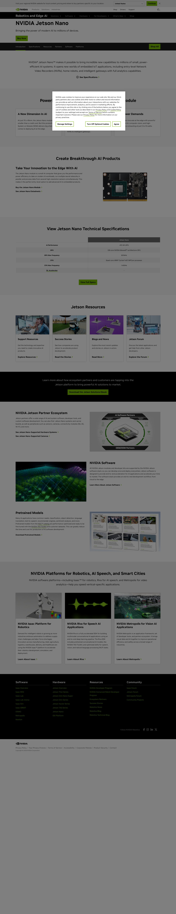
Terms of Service (95, 112)
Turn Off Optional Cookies (98, 124)
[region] (88, 111)
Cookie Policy (115, 110)
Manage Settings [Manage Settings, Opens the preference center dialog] (64, 124)
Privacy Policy (101, 110)
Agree (116, 124)
